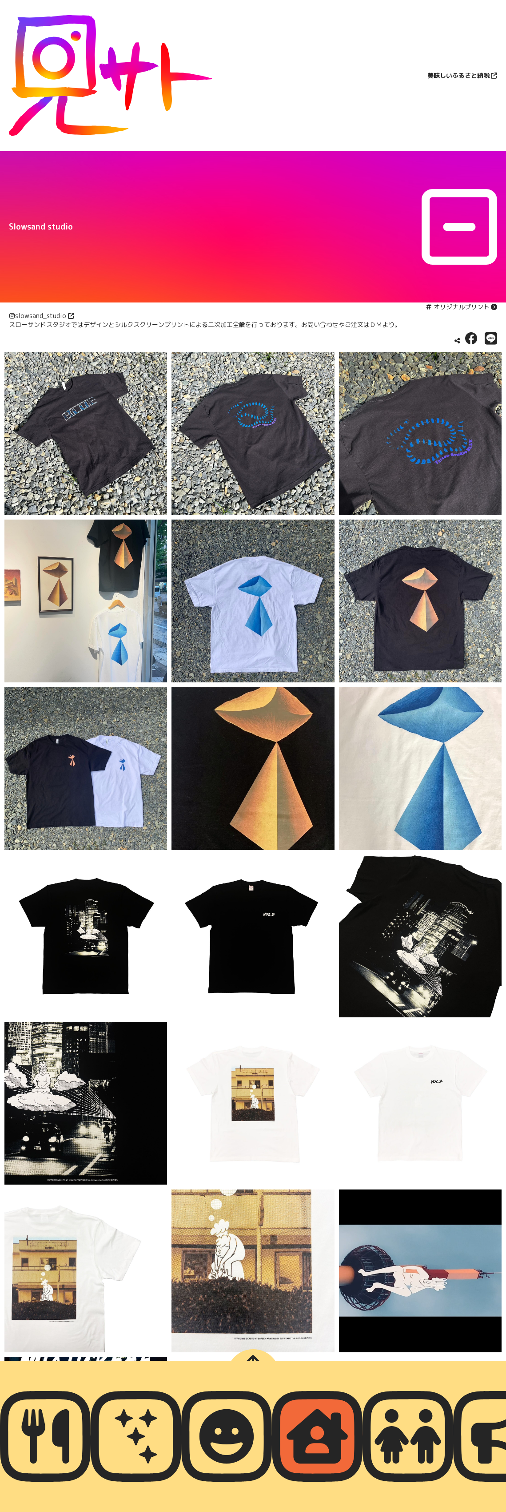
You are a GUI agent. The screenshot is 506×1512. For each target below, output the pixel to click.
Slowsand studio (41, 226)
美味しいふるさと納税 (458, 75)
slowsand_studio (40, 315)
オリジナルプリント (462, 306)
